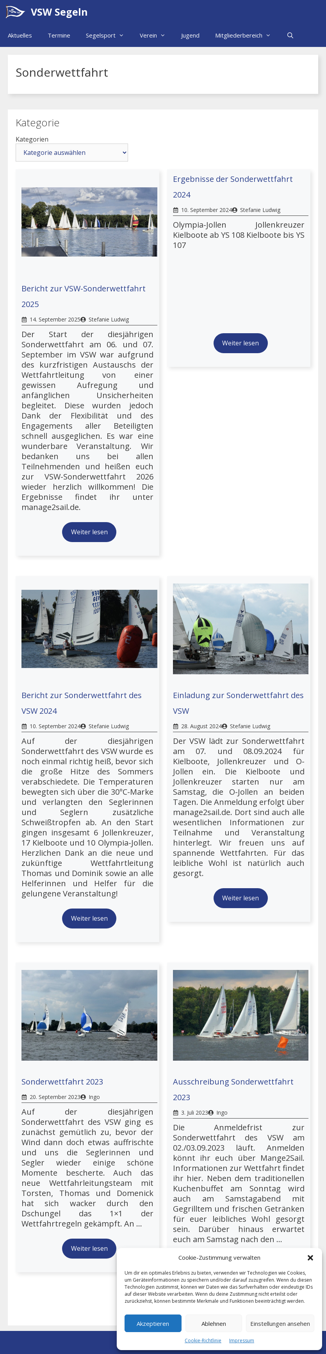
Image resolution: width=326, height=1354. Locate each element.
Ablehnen (213, 1323)
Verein (156, 35)
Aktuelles (20, 35)
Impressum (241, 1340)
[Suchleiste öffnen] (290, 35)
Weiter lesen (89, 532)
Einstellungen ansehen (280, 1323)
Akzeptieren (153, 1323)
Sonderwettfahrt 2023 (62, 1081)
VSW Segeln (59, 11)
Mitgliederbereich (247, 35)
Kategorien (32, 139)
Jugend (190, 35)
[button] (310, 1258)
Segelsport (109, 35)
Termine (59, 35)
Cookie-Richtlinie (203, 1340)
